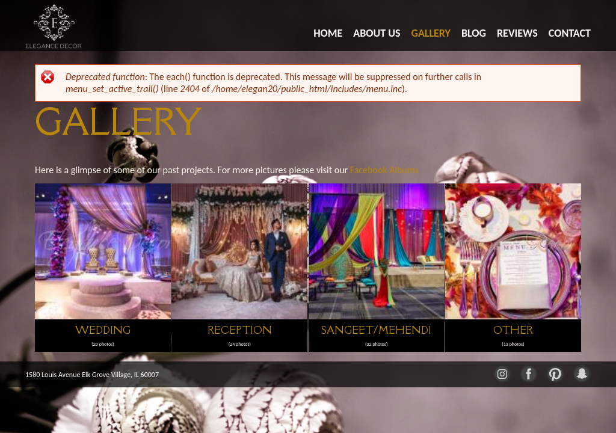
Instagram (501, 372)
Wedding (103, 330)
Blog (473, 33)
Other (513, 330)
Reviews (517, 33)
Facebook (528, 372)
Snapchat (581, 372)
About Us (376, 33)
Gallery (431, 33)
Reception (240, 330)
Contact (570, 33)
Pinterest (554, 372)
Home (327, 33)
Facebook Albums (384, 170)
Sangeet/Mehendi (376, 330)
